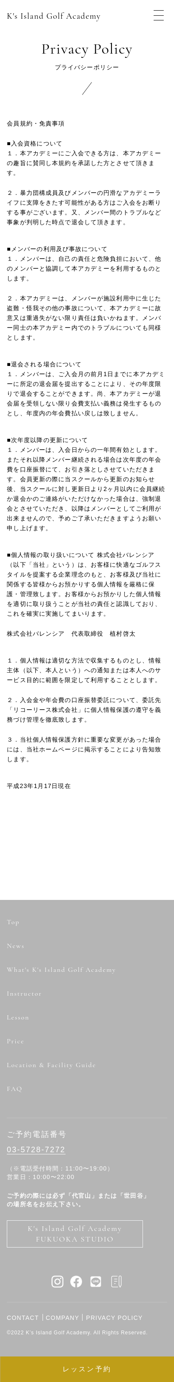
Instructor (24, 993)
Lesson (18, 1017)
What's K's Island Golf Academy (61, 969)
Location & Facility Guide (51, 1065)
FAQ (15, 1089)
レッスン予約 (87, 1369)
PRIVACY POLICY (114, 1317)
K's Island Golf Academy (54, 16)
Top (13, 922)
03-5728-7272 (36, 1149)
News (16, 946)
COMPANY (63, 1317)
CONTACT (23, 1317)
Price (15, 1041)
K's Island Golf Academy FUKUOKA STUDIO (75, 1234)
